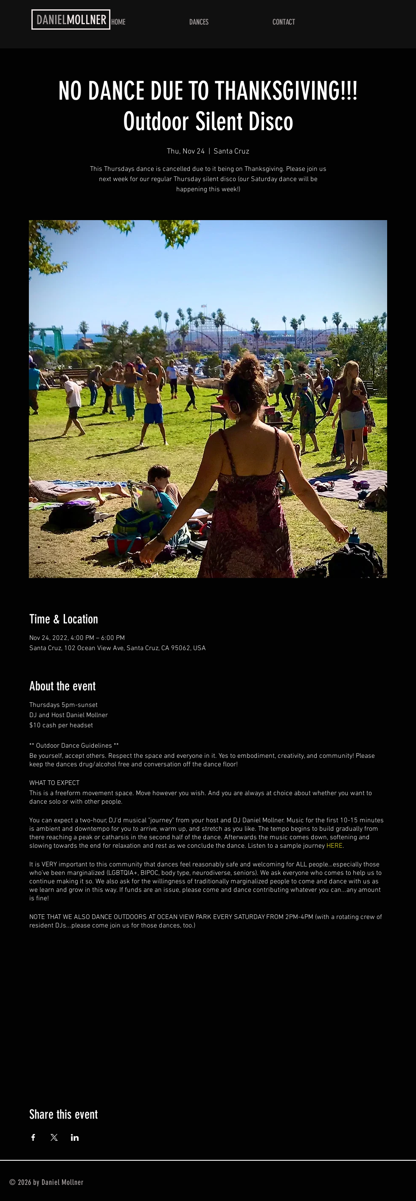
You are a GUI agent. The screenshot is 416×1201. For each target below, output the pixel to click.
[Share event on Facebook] (33, 1137)
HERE (334, 846)
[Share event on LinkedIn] (75, 1137)
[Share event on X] (54, 1137)
